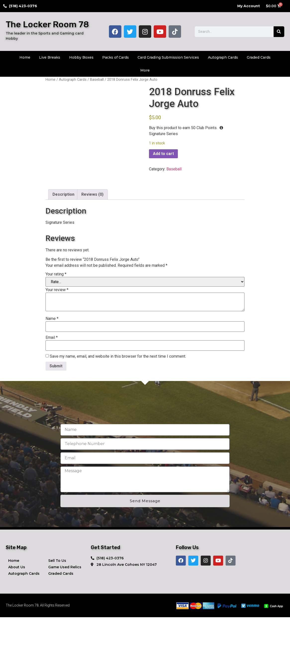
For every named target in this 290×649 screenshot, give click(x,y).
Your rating (56, 306)
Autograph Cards (223, 57)
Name (52, 350)
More (145, 70)
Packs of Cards (115, 57)
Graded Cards (259, 57)
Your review (57, 322)
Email (52, 369)
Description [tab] (63, 226)
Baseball (97, 79)
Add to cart (163, 153)
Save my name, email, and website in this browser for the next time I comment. (118, 388)
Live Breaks (49, 57)
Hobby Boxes (81, 57)
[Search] (279, 31)
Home (24, 57)
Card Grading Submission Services (168, 57)
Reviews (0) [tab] (92, 226)
